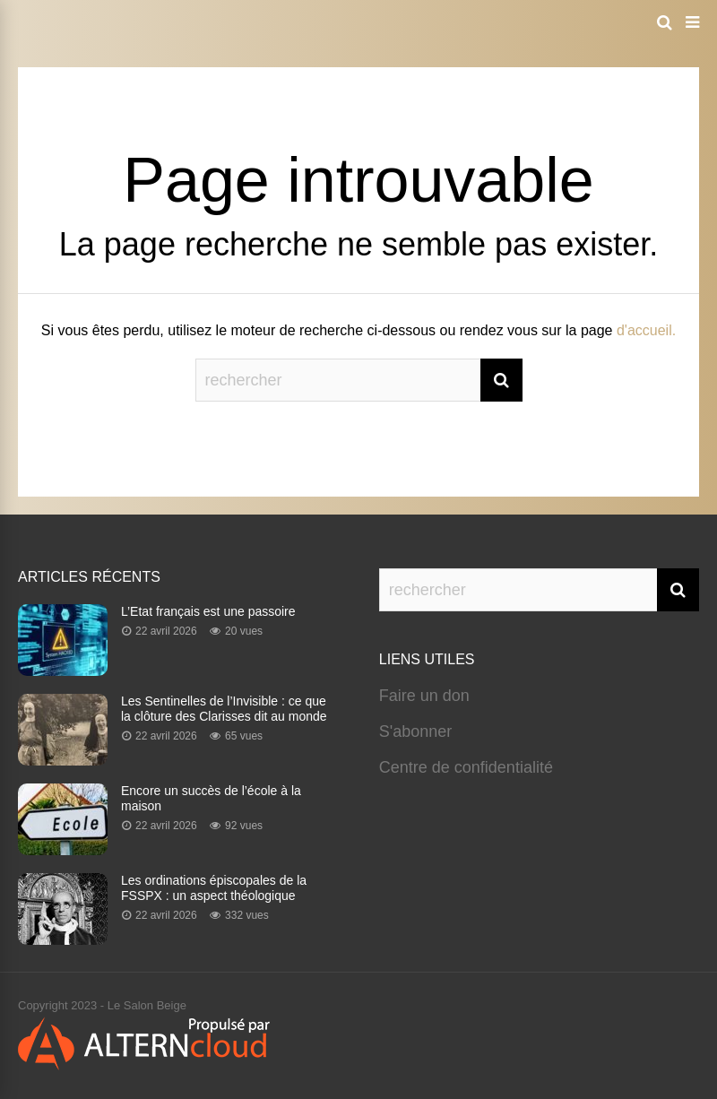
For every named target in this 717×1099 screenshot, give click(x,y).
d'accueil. (646, 330)
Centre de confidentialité (466, 767)
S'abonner (416, 731)
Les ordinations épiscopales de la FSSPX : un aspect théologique (214, 888)
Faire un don (424, 696)
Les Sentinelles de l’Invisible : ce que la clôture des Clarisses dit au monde (224, 708)
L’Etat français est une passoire (208, 611)
